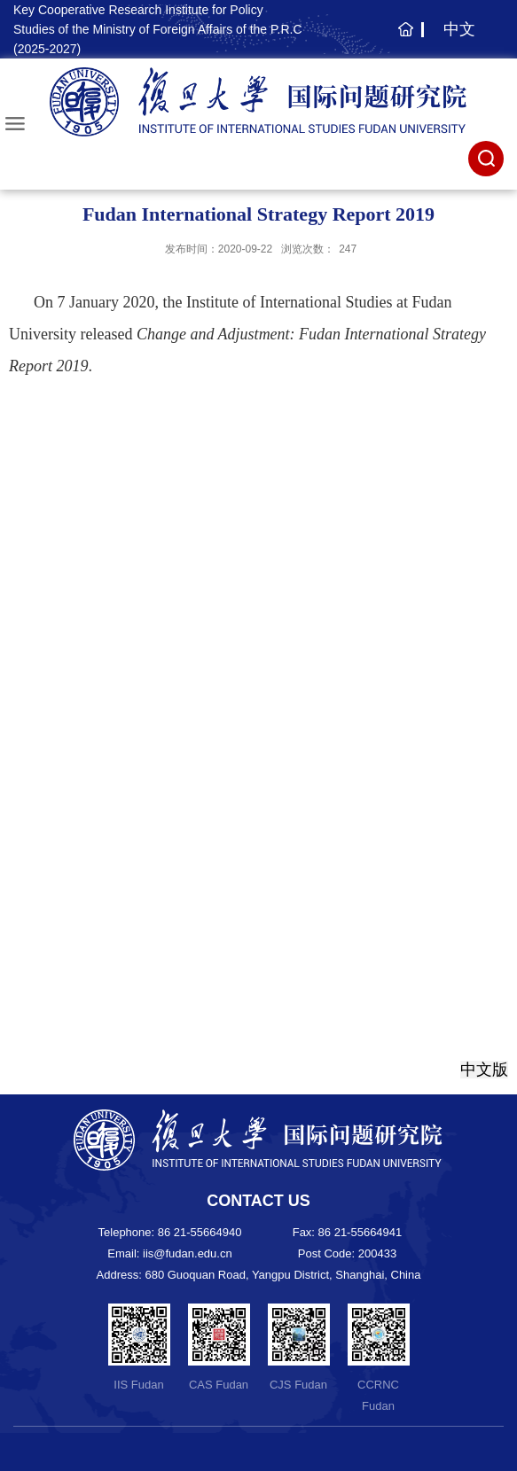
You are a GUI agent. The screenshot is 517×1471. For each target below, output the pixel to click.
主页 (403, 38)
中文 (459, 29)
